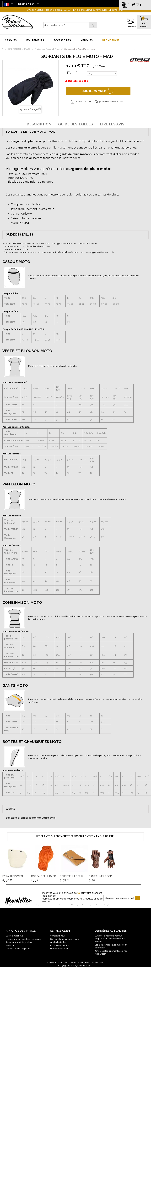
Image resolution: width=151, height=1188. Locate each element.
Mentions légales (54, 962)
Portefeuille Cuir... (72, 876)
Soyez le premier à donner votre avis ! (31, 817)
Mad (26, 223)
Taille (71, 72)
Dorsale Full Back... (44, 876)
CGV (66, 962)
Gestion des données (80, 962)
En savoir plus (116, 10)
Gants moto (46, 209)
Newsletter (18, 901)
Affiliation (10, 945)
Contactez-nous (57, 936)
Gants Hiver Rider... (101, 876)
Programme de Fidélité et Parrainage (23, 939)
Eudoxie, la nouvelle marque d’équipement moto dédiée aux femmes (110, 939)
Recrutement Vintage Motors (19, 942)
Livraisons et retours (59, 945)
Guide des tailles (58, 942)
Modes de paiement (59, 948)
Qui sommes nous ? (15, 936)
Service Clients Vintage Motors (64, 939)
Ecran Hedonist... (13, 876)
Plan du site (97, 962)
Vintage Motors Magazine (18, 948)
